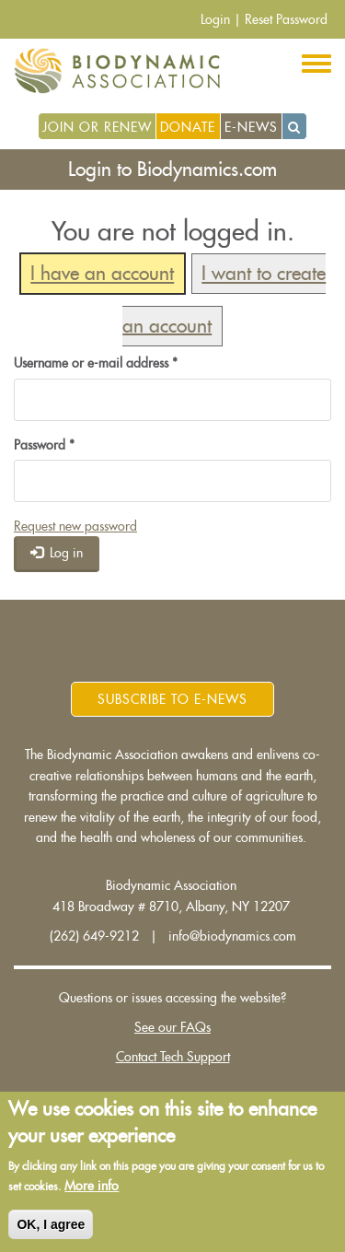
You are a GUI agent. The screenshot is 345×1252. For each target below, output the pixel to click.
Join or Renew (97, 127)
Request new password (75, 526)
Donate (187, 127)
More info (91, 1185)
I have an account (102, 274)
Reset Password (286, 19)
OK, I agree (51, 1224)
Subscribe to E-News (172, 699)
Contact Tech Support (173, 1056)
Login (215, 19)
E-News (251, 127)
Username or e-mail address (96, 363)
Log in (57, 552)
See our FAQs (172, 1027)
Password (44, 445)
